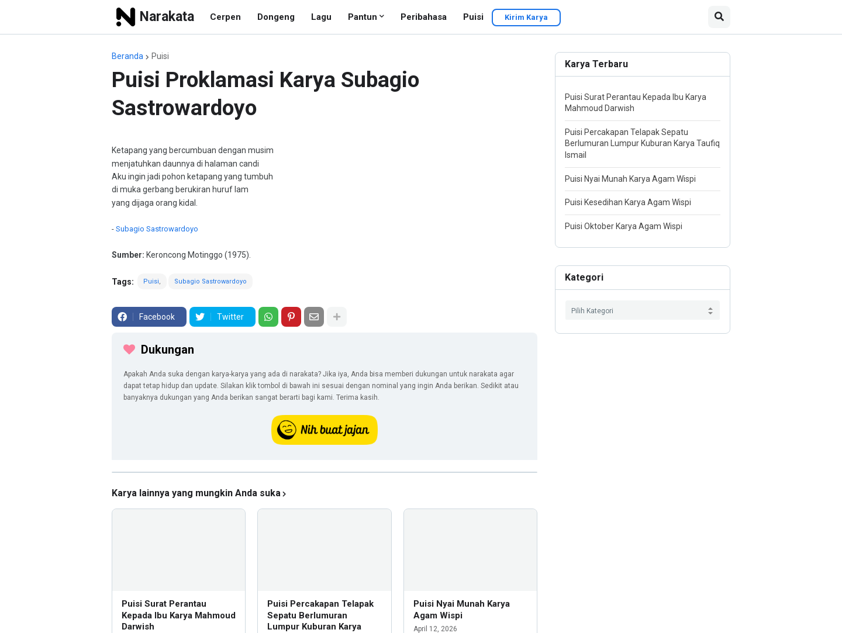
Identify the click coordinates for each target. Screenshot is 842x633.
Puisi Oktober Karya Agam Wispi (623, 226)
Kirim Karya (526, 17)
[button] (719, 17)
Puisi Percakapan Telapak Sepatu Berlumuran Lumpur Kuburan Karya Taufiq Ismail (642, 143)
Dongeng (276, 17)
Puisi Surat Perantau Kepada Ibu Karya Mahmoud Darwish (179, 615)
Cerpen (225, 17)
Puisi (473, 17)
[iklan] (324, 472)
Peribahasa (424, 17)
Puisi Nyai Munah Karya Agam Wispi (461, 610)
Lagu (321, 17)
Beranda (127, 56)
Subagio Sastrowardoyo (157, 228)
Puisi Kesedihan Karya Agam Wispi (628, 202)
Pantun (362, 17)
